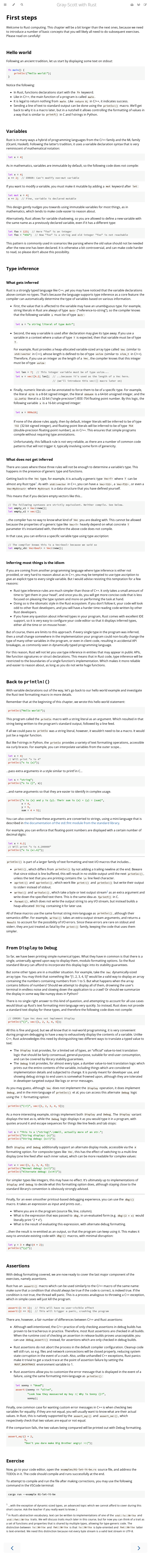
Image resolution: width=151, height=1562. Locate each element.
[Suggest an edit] (145, 5)
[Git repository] (139, 5)
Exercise (15, 1461)
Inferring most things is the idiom (35, 562)
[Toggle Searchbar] (22, 4)
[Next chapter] (139, 1548)
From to (31, 948)
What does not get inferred (29, 459)
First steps (21, 17)
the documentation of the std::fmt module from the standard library (71, 823)
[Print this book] (132, 5)
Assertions (18, 1266)
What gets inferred (22, 282)
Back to (28, 681)
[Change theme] (13, 4)
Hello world (18, 52)
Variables (16, 131)
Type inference (22, 268)
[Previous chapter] (12, 1548)
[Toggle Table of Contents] (5, 4)
